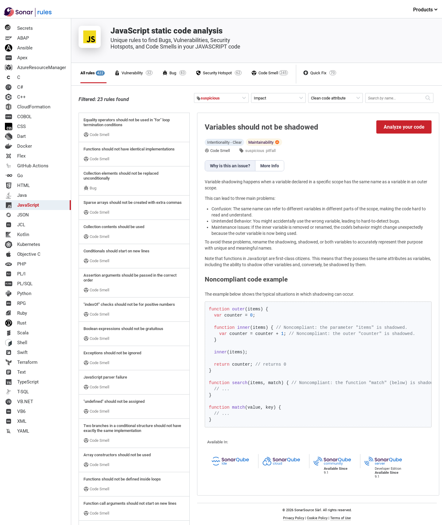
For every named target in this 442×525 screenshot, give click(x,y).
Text (15, 372)
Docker (18, 146)
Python (18, 293)
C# (14, 87)
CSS (15, 126)
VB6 (15, 411)
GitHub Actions (26, 165)
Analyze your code (404, 127)
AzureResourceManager (35, 67)
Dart (15, 136)
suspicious (254, 150)
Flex (15, 156)
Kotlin (17, 234)
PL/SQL (19, 283)
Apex (16, 57)
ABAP (17, 38)
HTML (17, 185)
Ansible (19, 48)
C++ (15, 97)
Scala (17, 332)
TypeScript (22, 382)
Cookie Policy (317, 518)
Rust (15, 323)
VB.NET (19, 401)
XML (15, 421)
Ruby (16, 313)
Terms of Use (340, 518)
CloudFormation (27, 107)
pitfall (271, 150)
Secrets (19, 28)
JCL (15, 224)
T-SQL (17, 391)
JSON (17, 215)
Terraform (21, 362)
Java (16, 195)
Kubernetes (22, 244)
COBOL (18, 116)
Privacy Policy (293, 518)
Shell (16, 342)
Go (14, 175)
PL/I (15, 274)
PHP (15, 264)
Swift (16, 352)
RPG (15, 303)
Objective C (23, 254)
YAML (17, 431)
